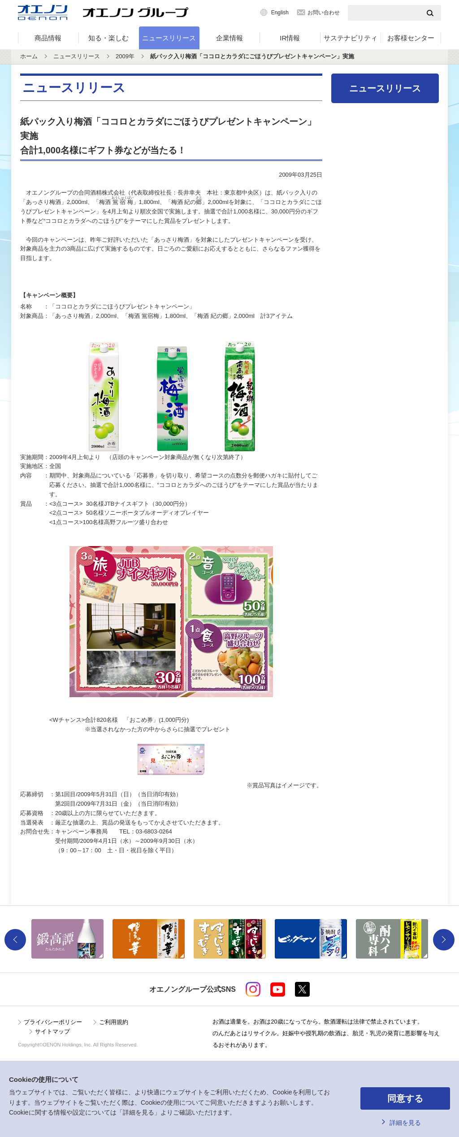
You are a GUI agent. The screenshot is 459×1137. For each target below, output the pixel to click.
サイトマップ (52, 1031)
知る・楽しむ (108, 38)
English (280, 12)
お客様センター (410, 38)
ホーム (29, 56)
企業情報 (229, 38)
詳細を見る (405, 1122)
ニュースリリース (169, 38)
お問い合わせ (323, 12)
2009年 (125, 56)
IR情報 (290, 38)
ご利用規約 (113, 1022)
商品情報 (48, 38)
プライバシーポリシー (53, 1022)
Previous (15, 939)
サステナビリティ (350, 38)
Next (444, 939)
